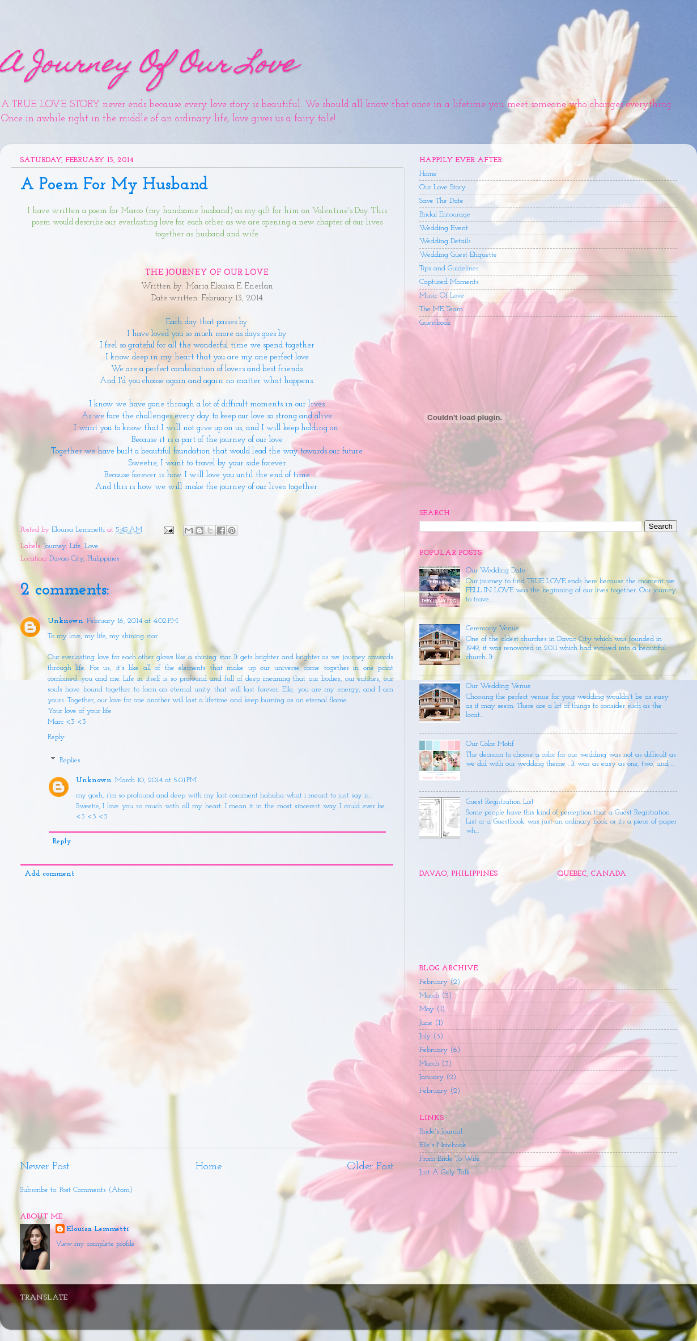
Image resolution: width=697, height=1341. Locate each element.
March (429, 995)
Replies (70, 760)
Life (75, 546)
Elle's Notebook (442, 1145)
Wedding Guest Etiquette (458, 254)
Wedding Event (443, 228)
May (426, 1009)
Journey (55, 546)
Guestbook (435, 322)
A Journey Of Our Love (148, 66)
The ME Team (441, 309)
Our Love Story (442, 187)
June (425, 1022)
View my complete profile (95, 1243)
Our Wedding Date (495, 570)
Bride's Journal (440, 1131)
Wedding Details (445, 241)
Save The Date (441, 201)
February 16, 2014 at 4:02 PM (132, 621)
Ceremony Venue (492, 628)
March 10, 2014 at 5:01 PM (156, 780)
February (433, 982)
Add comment (49, 873)
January (431, 1077)
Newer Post (45, 1166)
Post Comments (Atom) (96, 1190)
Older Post (370, 1166)
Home (209, 1166)
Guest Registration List (500, 801)
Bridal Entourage (444, 214)
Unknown (65, 621)
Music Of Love (441, 295)
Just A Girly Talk (444, 1172)
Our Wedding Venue (498, 686)
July (425, 1036)
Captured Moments (449, 282)
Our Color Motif (490, 744)
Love (91, 546)
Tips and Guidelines (449, 268)
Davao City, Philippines (84, 558)
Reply (56, 737)
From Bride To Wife (449, 1158)
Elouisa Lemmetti (98, 1229)
